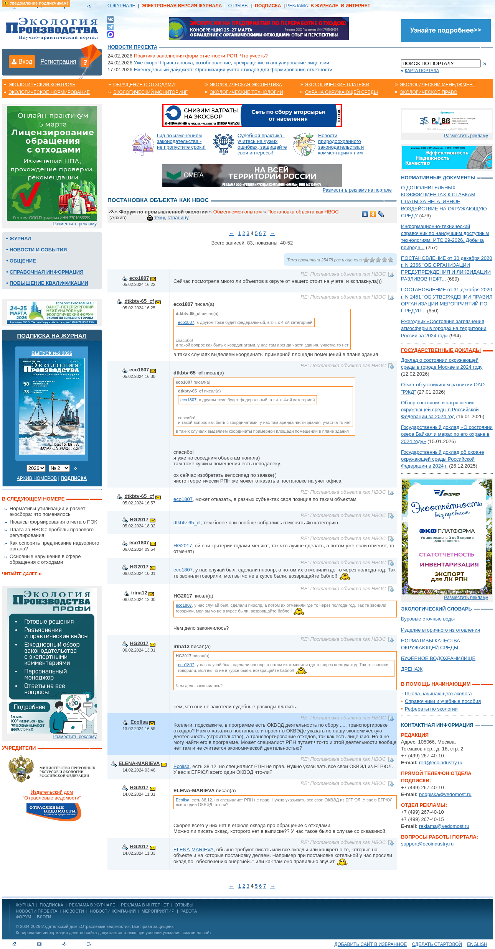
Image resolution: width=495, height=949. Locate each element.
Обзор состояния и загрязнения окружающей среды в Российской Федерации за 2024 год (439, 409)
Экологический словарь (436, 609)
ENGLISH (477, 944)
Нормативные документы (438, 178)
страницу (177, 217)
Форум (23, 917)
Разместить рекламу (75, 224)
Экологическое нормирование (49, 92)
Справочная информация (47, 272)
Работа (188, 911)
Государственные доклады (441, 350)
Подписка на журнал (52, 335)
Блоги (44, 917)
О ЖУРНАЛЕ (121, 5)
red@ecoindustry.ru (440, 762)
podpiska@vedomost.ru (445, 794)
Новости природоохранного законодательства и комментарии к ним (341, 144)
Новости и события (38, 250)
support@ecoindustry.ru (427, 844)
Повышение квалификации (49, 283)
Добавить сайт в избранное (370, 944)
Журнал (20, 238)
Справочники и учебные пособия (443, 701)
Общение (23, 261)
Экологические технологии (246, 92)
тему (159, 217)
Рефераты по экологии (431, 709)
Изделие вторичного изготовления (440, 630)
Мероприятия (158, 911)
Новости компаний (113, 911)
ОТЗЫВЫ (238, 5)
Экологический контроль (41, 84)
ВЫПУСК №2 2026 (51, 353)
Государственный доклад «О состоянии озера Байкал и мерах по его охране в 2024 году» (447, 434)
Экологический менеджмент (437, 84)
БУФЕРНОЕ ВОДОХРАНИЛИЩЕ (438, 658)
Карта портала (422, 70)
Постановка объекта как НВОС (303, 212)
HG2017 (139, 519)
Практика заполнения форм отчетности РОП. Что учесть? (201, 56)
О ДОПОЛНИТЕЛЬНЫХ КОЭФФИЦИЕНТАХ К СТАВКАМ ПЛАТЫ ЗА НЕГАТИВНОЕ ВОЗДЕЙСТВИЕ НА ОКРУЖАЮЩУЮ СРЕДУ (444, 201)
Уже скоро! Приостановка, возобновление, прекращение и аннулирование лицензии (231, 63)
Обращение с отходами (144, 84)
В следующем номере (33, 499)
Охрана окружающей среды (341, 92)
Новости (73, 911)
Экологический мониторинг (150, 92)
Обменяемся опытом (237, 212)
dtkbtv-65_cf (139, 301)
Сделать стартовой (437, 944)
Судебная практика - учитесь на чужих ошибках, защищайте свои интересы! (262, 144)
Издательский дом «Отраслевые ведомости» (85, 926)
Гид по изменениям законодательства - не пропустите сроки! (181, 141)
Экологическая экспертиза (246, 84)
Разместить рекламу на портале (357, 190)
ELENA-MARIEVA (139, 763)
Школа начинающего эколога (438, 693)
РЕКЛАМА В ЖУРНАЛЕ (92, 905)
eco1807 (139, 278)
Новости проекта (132, 47)
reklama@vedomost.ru (444, 826)
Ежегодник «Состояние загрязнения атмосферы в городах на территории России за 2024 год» (444, 328)
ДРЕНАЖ (411, 669)
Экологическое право (428, 92)
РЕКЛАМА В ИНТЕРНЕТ (145, 905)
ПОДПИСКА (51, 905)
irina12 (139, 593)
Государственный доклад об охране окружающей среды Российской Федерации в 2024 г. (442, 459)
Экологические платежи (337, 84)
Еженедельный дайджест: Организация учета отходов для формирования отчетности (233, 69)
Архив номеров (37, 478)
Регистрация (58, 61)
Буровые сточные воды (428, 619)
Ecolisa (139, 722)
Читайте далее (20, 573)
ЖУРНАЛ (25, 905)
